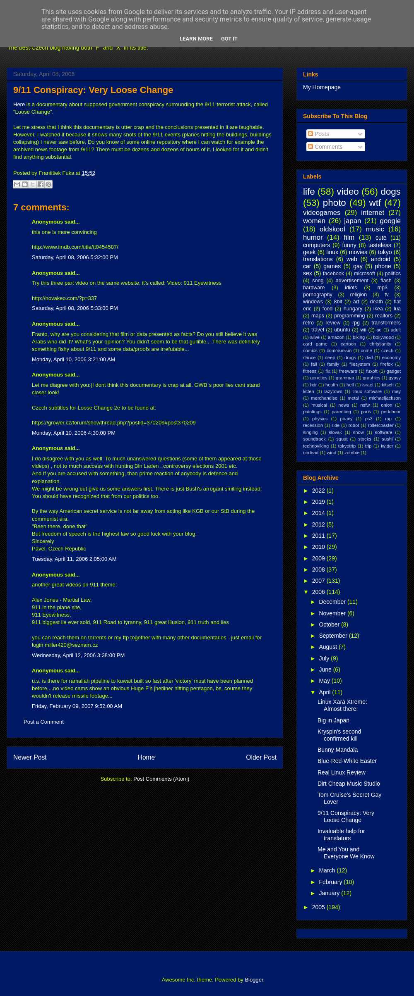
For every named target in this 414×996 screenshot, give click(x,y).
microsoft (364, 273)
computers (316, 245)
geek (309, 252)
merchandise (324, 398)
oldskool (332, 229)
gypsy (395, 377)
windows (313, 302)
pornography (317, 295)
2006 (319, 592)
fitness (309, 371)
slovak (335, 432)
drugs (350, 357)
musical (319, 405)
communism (339, 350)
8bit (338, 302)
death (376, 302)
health (331, 384)
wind (331, 452)
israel (367, 384)
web (352, 259)
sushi (387, 438)
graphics (371, 377)
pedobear (391, 411)
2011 (319, 535)
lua (397, 309)
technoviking (316, 445)
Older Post (261, 757)
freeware (348, 371)
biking (359, 337)
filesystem (359, 364)
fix (327, 371)
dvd (369, 357)
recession (313, 425)
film (349, 237)
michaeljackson (385, 398)
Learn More (196, 39)
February (331, 882)
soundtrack (314, 438)
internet (372, 213)
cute (380, 237)
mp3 (382, 288)
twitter (387, 445)
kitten (308, 391)
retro (308, 323)
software (383, 432)
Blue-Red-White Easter (347, 761)
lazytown (333, 391)
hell (350, 384)
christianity (380, 343)
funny (349, 245)
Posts (318, 134)
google (390, 221)
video (348, 191)
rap (388, 418)
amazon (336, 337)
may (396, 391)
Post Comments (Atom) (161, 779)
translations (318, 259)
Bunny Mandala (338, 749)
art (356, 302)
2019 (319, 501)
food (328, 309)
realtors (383, 316)
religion (358, 295)
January (330, 893)
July (325, 658)
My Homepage (322, 87)
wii (363, 330)
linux (332, 252)
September (334, 635)
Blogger (254, 980)
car (307, 266)
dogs (390, 191)
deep (330, 357)
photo (334, 203)
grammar (345, 377)
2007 (319, 580)
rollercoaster (381, 425)
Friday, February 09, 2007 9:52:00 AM (77, 706)
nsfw (365, 405)
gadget (394, 371)
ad (378, 329)
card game (315, 343)
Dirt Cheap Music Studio (349, 783)
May (325, 680)
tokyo (385, 252)
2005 (319, 907)
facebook (333, 273)
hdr (313, 384)
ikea (378, 309)
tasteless (379, 245)
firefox (386, 364)
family (333, 364)
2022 (319, 490)
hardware (314, 288)
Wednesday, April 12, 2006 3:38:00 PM (78, 655)
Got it (229, 39)
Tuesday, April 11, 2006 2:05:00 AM (74, 559)
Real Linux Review (342, 772)
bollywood (383, 337)
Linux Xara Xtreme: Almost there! (342, 705)
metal (353, 398)
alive (315, 337)
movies (358, 252)
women (314, 221)
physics (319, 418)
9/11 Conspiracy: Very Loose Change (93, 90)
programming (349, 316)
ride (335, 425)
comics (310, 350)
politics (393, 273)
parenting (341, 411)
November (333, 613)
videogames (322, 213)
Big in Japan (333, 720)
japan (352, 221)
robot (354, 425)
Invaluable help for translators (341, 834)
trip (368, 445)
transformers (386, 323)
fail (314, 364)
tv (387, 295)
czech (387, 350)
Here (19, 104)
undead (310, 452)
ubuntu (342, 330)
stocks (364, 438)
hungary (353, 309)
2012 (319, 524)
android (380, 259)
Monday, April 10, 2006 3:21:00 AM (73, 359)
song (317, 281)
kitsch (388, 384)
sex (307, 273)
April (325, 692)
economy (391, 357)
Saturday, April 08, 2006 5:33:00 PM (75, 308)
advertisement (352, 281)
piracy (346, 418)
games (332, 266)
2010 (319, 546)
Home (146, 757)
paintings (312, 411)
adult (396, 329)
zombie (351, 452)
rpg (356, 323)
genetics (318, 377)
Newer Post (30, 757)
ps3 (369, 418)
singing (310, 432)
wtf (375, 203)
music (375, 229)
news (343, 405)
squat (341, 438)
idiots (351, 288)
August (328, 646)
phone (383, 266)
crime (366, 350)
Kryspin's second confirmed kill (339, 735)
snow (358, 432)
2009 (319, 558)
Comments (325, 146)
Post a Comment (44, 722)
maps (317, 316)
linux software (367, 391)
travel (317, 330)
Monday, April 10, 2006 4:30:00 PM (74, 433)
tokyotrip (347, 445)
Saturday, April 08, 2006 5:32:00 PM (75, 257)
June (326, 669)
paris (366, 411)
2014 (319, 513)
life (309, 191)
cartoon (348, 343)
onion (386, 405)
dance (309, 357)
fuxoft (372, 371)
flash (386, 281)
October (330, 624)
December (333, 601)
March (328, 870)
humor (313, 237)
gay (358, 266)
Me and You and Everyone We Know (346, 853)
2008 (319, 569)
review (332, 323)
